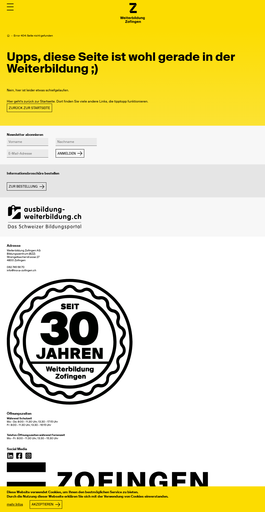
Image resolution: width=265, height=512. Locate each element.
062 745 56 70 (16, 267)
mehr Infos (15, 504)
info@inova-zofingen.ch (21, 270)
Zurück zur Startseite (29, 108)
